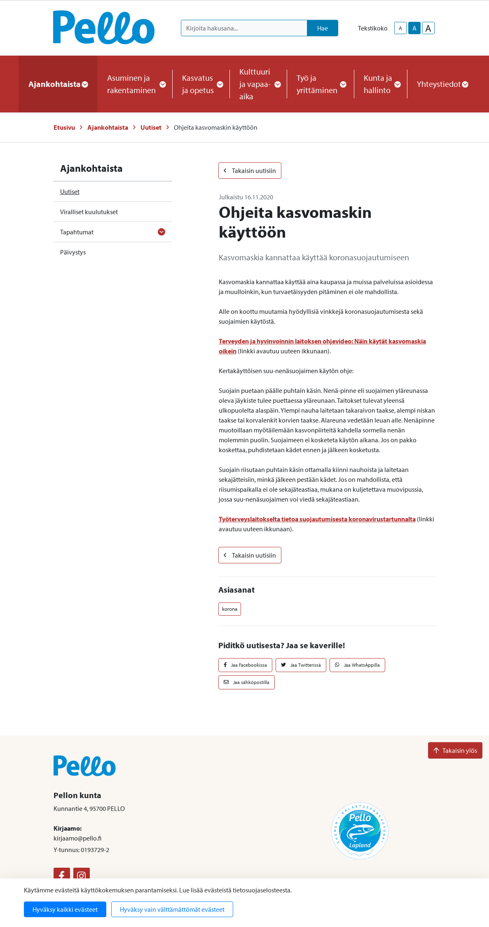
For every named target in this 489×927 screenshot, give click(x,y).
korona (229, 608)
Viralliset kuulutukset (89, 212)
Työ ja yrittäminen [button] (320, 83)
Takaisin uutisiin (250, 170)
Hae (322, 28)
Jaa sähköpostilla (246, 682)
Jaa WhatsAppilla (357, 665)
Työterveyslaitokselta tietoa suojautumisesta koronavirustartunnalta (317, 519)
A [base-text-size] (414, 28)
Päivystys (73, 252)
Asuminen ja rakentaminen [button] (134, 83)
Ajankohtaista (107, 127)
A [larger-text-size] (428, 28)
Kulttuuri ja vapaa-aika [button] (258, 83)
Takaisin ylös (455, 750)
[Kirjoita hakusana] (244, 28)
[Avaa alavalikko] (161, 232)
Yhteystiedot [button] (442, 84)
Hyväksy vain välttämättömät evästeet (172, 909)
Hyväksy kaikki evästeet (65, 909)
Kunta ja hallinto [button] (380, 83)
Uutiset (150, 127)
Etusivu (64, 127)
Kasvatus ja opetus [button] (201, 83)
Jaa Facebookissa (245, 665)
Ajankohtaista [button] (57, 84)
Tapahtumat (77, 232)
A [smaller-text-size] (400, 28)
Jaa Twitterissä (301, 665)
